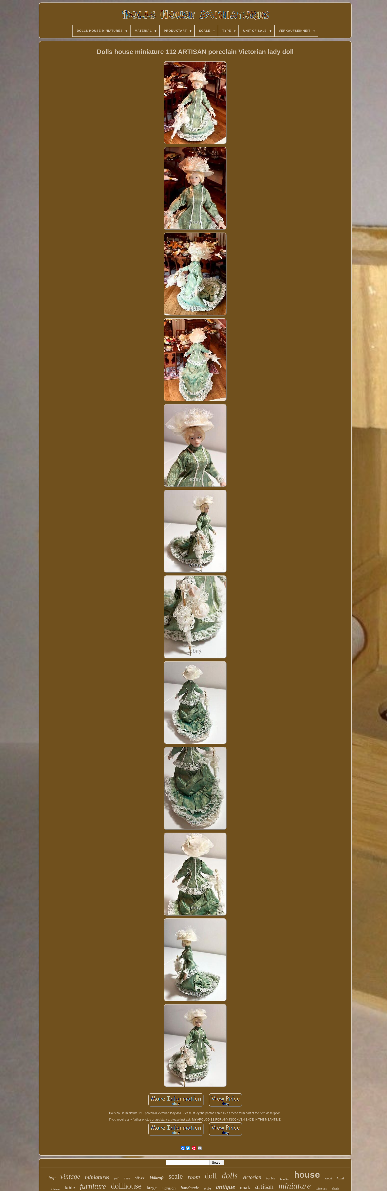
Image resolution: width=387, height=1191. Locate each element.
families (284, 1178)
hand (340, 1178)
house (307, 1175)
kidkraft (157, 1177)
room (194, 1177)
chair (335, 1188)
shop (51, 1177)
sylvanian (321, 1188)
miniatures (97, 1177)
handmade (190, 1188)
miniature (294, 1185)
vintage (70, 1176)
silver (140, 1177)
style (207, 1188)
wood (328, 1178)
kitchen (55, 1189)
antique (225, 1187)
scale (176, 1176)
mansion (169, 1188)
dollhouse (126, 1185)
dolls (230, 1175)
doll (211, 1176)
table (70, 1187)
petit (116, 1178)
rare (127, 1178)
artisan (264, 1186)
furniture (93, 1186)
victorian (252, 1177)
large (152, 1187)
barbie (270, 1178)
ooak (245, 1187)
